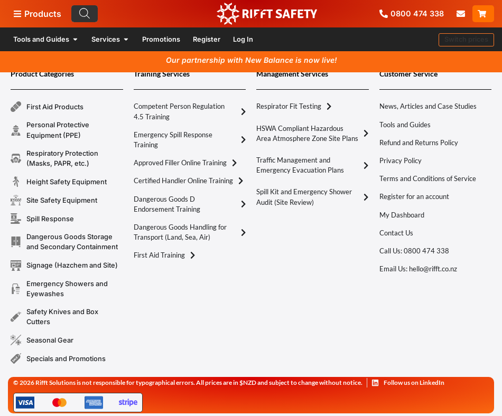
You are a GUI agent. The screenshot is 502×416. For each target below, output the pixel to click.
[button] (466, 39)
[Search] (84, 13)
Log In (243, 39)
